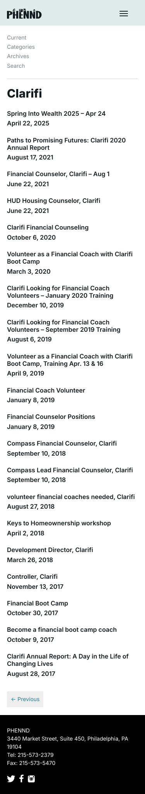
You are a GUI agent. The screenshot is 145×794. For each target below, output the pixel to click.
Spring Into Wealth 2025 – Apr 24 (56, 113)
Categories (21, 47)
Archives (18, 56)
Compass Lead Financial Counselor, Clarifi (70, 470)
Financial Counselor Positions (51, 416)
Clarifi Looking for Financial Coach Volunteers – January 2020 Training (60, 291)
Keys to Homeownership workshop (59, 523)
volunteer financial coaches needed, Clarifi (71, 497)
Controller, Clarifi (32, 576)
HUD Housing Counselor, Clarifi (53, 200)
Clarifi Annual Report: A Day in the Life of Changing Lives (68, 659)
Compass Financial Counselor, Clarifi (62, 443)
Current (16, 37)
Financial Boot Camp (37, 603)
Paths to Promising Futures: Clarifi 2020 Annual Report (66, 143)
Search (16, 66)
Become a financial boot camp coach (62, 629)
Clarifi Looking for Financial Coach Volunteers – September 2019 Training (63, 325)
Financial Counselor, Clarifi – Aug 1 (58, 174)
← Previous (25, 699)
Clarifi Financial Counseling (48, 227)
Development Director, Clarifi (50, 550)
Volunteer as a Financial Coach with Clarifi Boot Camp (70, 257)
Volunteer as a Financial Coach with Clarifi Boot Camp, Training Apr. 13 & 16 (70, 359)
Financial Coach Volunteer (46, 390)
